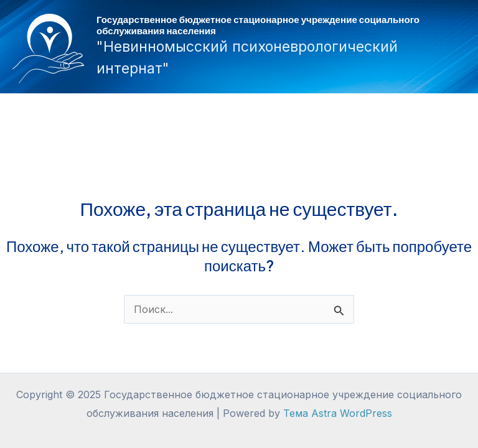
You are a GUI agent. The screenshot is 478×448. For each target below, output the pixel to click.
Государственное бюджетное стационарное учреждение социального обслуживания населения (257, 24)
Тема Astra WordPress (337, 413)
